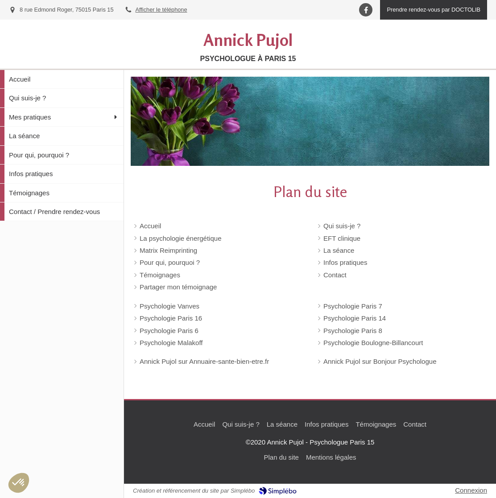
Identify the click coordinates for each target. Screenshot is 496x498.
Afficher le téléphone (161, 9)
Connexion (471, 490)
